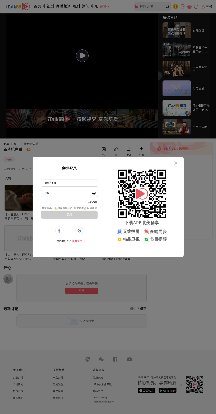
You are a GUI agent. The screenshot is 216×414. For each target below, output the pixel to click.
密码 (47, 193)
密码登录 (69, 168)
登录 (69, 214)
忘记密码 (93, 202)
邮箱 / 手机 (50, 182)
